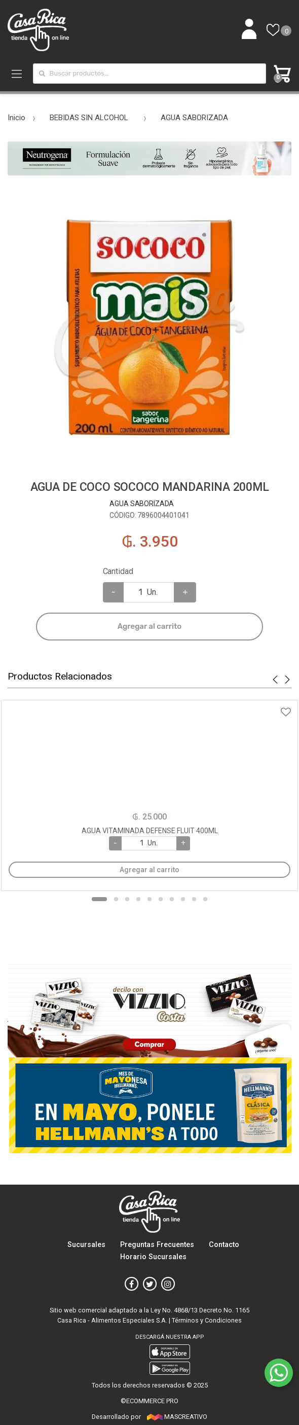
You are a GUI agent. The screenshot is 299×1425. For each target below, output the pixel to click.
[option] (149, 328)
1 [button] (99, 899)
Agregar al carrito (149, 626)
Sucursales (86, 1244)
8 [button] (183, 899)
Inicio (16, 117)
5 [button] (149, 899)
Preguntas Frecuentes (157, 1244)
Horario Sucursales (153, 1257)
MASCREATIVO (177, 1416)
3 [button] (127, 899)
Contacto (224, 1244)
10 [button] (205, 899)
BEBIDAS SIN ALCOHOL (89, 117)
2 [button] (116, 899)
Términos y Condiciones (207, 1320)
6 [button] (161, 899)
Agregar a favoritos (149, 705)
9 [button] (194, 899)
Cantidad (118, 571)
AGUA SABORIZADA (194, 117)
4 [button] (138, 899)
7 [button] (172, 899)
